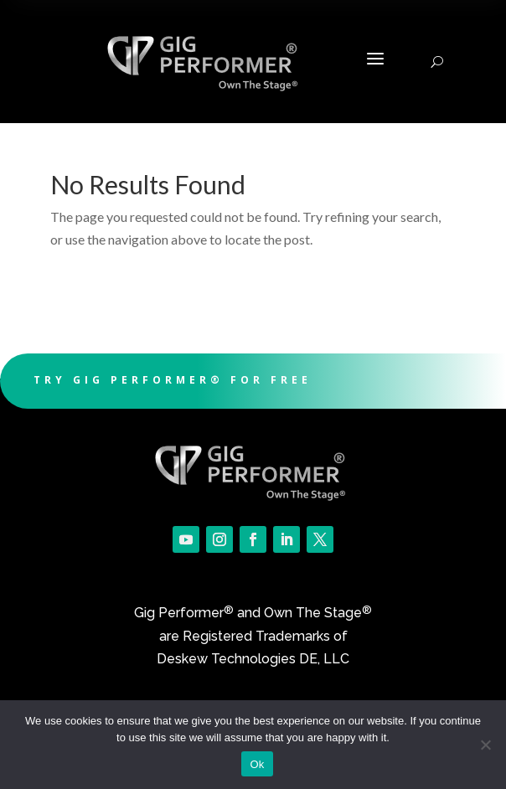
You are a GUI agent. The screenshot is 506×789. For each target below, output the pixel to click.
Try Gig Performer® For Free (173, 380)
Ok (257, 764)
